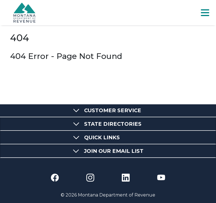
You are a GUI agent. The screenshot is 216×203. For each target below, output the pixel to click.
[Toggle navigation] (205, 12)
